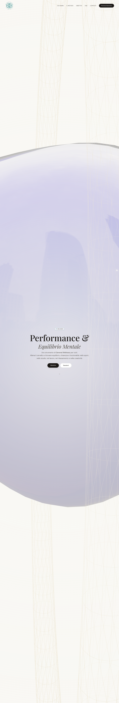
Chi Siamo (60, 5)
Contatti (93, 5)
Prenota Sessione (106, 5)
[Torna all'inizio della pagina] (9, 5)
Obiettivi (79, 5)
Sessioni (66, 365)
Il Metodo (70, 5)
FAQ (86, 5)
